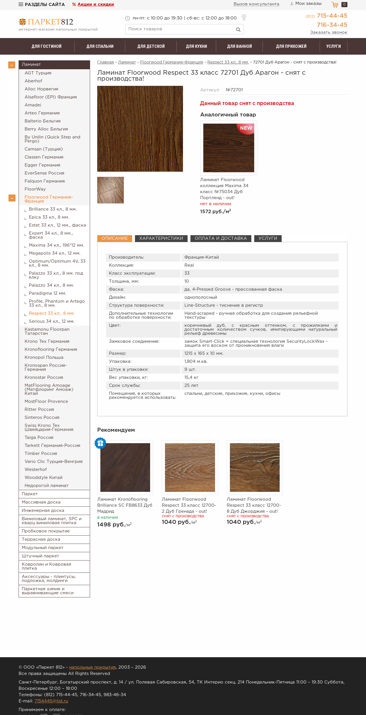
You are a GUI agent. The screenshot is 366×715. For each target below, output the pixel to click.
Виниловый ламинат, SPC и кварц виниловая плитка (51, 521)
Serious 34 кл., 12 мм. (52, 321)
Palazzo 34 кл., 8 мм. (51, 285)
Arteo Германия (42, 113)
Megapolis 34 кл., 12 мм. (55, 253)
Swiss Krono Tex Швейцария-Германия (49, 427)
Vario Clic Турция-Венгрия (54, 462)
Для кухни (196, 46)
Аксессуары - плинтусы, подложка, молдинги (49, 579)
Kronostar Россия (44, 377)
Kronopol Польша (44, 357)
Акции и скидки (95, 4)
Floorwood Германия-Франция (49, 199)
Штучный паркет (40, 556)
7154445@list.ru (51, 701)
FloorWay (35, 189)
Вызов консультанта (256, 4)
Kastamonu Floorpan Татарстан (47, 331)
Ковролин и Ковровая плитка (46, 566)
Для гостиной (46, 46)
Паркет (30, 494)
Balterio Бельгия (43, 121)
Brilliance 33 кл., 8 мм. (53, 209)
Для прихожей (291, 46)
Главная (105, 62)
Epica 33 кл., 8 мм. (49, 217)
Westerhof (36, 470)
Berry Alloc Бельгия (46, 129)
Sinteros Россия (42, 417)
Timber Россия (41, 453)
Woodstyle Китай (43, 478)
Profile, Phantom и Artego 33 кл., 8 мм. (57, 303)
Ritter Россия (39, 409)
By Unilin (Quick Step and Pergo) (52, 139)
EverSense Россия (44, 173)
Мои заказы (305, 4)
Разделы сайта (42, 5)
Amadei (33, 105)
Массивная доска (41, 502)
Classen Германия (44, 157)
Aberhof (33, 81)
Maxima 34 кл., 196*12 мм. (56, 245)
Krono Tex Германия (47, 341)
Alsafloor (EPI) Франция (51, 97)
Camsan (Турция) (44, 149)
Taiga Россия (39, 437)
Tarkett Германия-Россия (52, 445)
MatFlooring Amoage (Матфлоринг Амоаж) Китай (49, 389)
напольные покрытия (92, 667)
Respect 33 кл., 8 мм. (52, 313)
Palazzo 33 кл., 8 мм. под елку (56, 275)
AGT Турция (38, 73)
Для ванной (239, 46)
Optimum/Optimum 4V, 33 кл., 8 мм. (57, 263)
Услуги (333, 46)
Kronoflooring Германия (51, 349)
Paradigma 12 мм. (47, 293)
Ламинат (31, 64)
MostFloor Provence (46, 401)
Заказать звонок (328, 32)
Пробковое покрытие (46, 531)
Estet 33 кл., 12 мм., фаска (57, 225)
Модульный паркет (42, 548)
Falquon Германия (45, 181)
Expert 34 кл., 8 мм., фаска (51, 235)
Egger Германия (42, 165)
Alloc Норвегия (41, 89)
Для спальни (100, 46)
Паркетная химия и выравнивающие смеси (47, 591)
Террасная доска (41, 539)
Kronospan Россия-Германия (46, 367)
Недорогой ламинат (47, 486)
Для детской (151, 46)
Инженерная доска (43, 510)
